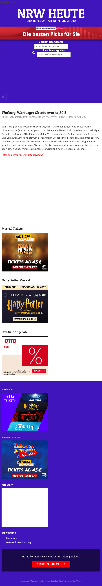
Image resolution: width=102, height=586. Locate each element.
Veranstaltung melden (51, 564)
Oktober (40, 117)
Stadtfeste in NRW (55, 117)
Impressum (12, 538)
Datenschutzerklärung (18, 542)
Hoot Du (57, 581)
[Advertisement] (51, 80)
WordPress (76, 581)
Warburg (81, 117)
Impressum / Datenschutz (31, 581)
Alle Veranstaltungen (16, 117)
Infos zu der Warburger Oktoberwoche (22, 155)
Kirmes (31, 117)
